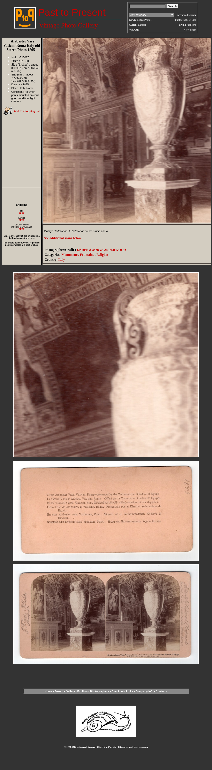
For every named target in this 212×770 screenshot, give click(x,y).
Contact (161, 691)
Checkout (118, 691)
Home (48, 691)
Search (58, 691)
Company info (145, 691)
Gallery (70, 691)
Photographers (99, 691)
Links (129, 691)
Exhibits (82, 691)
